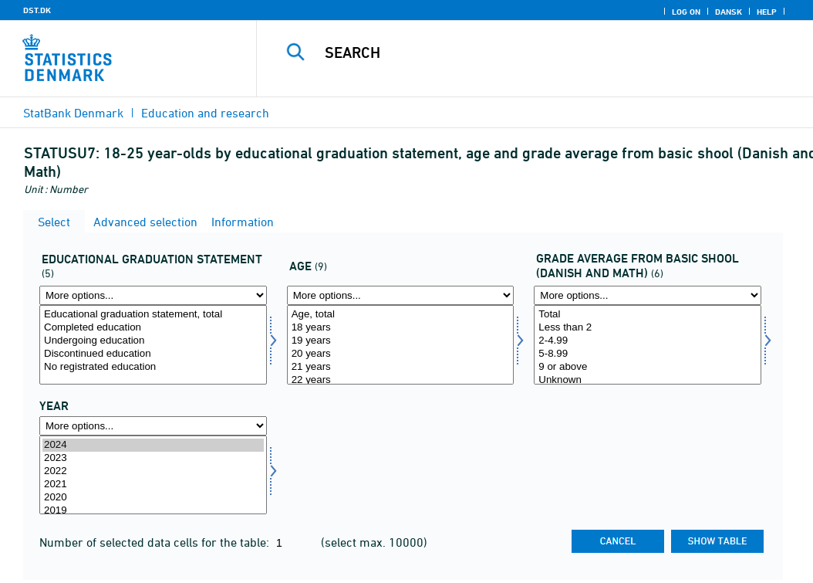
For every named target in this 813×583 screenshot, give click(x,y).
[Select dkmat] (647, 345)
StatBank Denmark (73, 113)
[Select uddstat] (153, 345)
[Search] (538, 52)
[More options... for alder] (400, 295)
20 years (400, 354)
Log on (686, 11)
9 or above (647, 367)
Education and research (205, 113)
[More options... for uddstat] (153, 295)
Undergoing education (153, 340)
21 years (400, 367)
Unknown (647, 380)
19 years (400, 340)
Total (647, 314)
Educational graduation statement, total (153, 314)
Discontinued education (153, 354)
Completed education (153, 327)
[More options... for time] (153, 426)
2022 (153, 471)
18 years (400, 327)
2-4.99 (647, 340)
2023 (153, 458)
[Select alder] (400, 345)
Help (767, 11)
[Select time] (153, 475)
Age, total (400, 314)
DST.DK (37, 10)
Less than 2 (647, 327)
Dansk (728, 11)
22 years (400, 380)
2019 (153, 510)
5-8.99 (647, 354)
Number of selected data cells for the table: (155, 542)
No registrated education (153, 367)
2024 (153, 445)
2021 (153, 484)
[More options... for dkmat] (647, 295)
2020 (153, 497)
